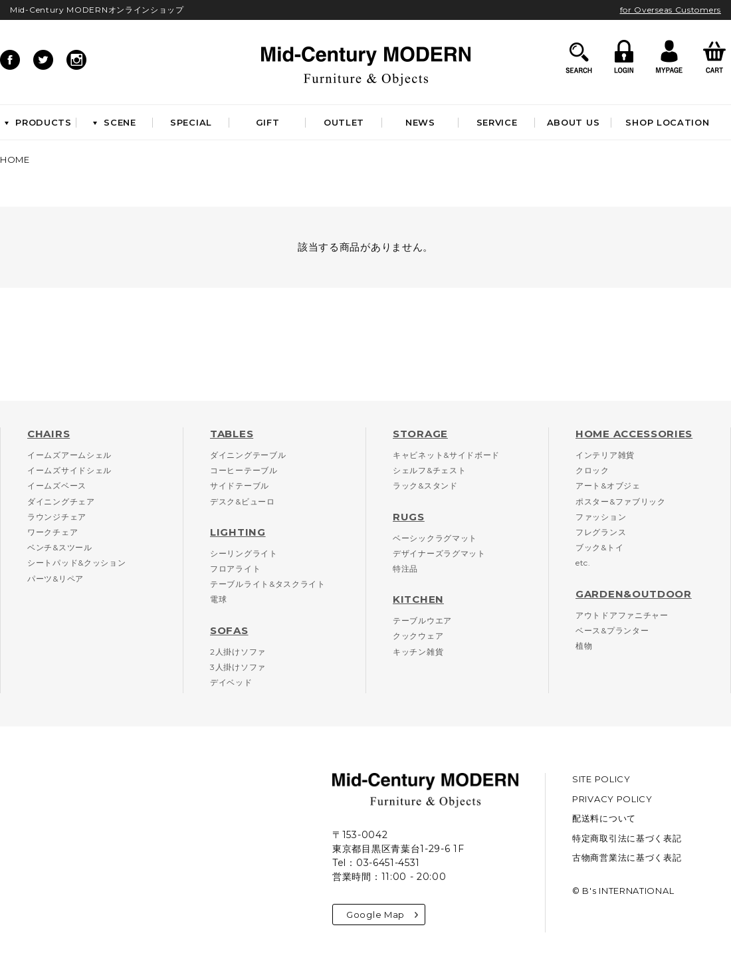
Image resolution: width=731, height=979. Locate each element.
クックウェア (418, 636)
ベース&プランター (612, 630)
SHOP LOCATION (667, 122)
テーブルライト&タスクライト (268, 584)
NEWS (420, 122)
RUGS (409, 516)
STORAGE (420, 433)
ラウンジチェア (56, 517)
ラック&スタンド (425, 485)
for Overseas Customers (670, 10)
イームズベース (56, 485)
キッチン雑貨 (418, 652)
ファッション (600, 517)
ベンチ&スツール (59, 547)
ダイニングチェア (61, 501)
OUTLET (344, 122)
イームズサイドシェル (69, 470)
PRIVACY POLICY (612, 799)
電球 (218, 599)
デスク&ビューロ (242, 501)
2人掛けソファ (238, 652)
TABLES (231, 433)
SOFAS (229, 630)
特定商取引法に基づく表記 (626, 838)
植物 (583, 646)
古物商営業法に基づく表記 (626, 857)
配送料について (604, 818)
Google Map (382, 914)
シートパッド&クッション (76, 563)
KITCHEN (418, 599)
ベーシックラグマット (435, 538)
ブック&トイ (599, 547)
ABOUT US (573, 122)
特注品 (405, 569)
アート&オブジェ (608, 485)
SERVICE (497, 122)
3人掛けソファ (238, 667)
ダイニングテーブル (248, 455)
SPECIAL (191, 122)
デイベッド (231, 682)
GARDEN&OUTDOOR (633, 594)
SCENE (114, 122)
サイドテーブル (239, 485)
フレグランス (600, 532)
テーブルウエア (422, 620)
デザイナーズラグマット (439, 553)
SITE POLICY (601, 779)
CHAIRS (48, 433)
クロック (592, 470)
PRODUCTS (38, 122)
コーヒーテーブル (244, 470)
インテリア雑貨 (605, 455)
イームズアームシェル (69, 455)
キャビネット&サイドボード (446, 455)
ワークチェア (52, 532)
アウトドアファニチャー (622, 615)
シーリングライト (244, 553)
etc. (583, 563)
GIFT (268, 122)
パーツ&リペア (55, 579)
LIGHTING (238, 532)
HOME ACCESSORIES (633, 433)
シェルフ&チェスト (429, 470)
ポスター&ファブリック (620, 501)
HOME (15, 159)
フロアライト (235, 569)
